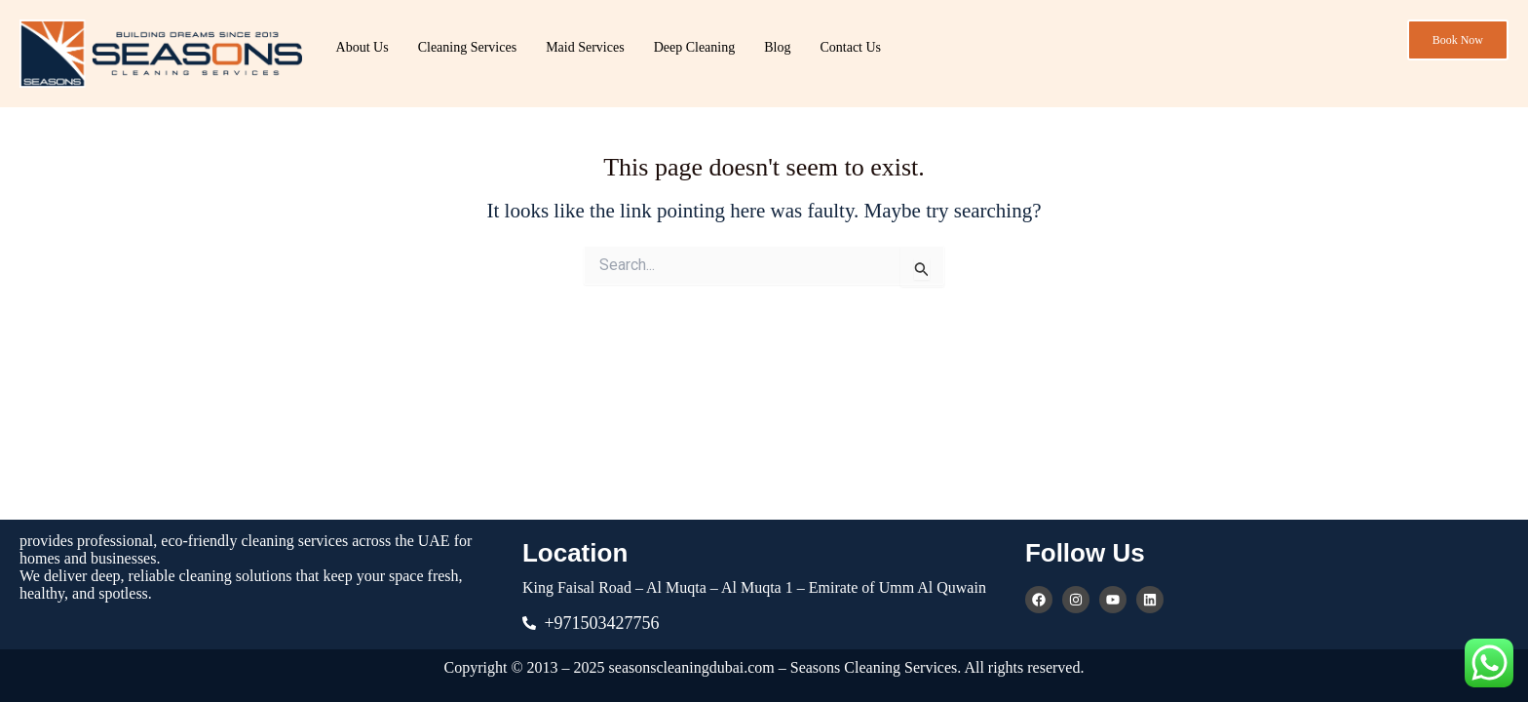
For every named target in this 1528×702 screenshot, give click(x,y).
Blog (777, 47)
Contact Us (850, 47)
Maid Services (585, 47)
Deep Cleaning (695, 47)
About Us (362, 47)
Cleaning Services (467, 47)
